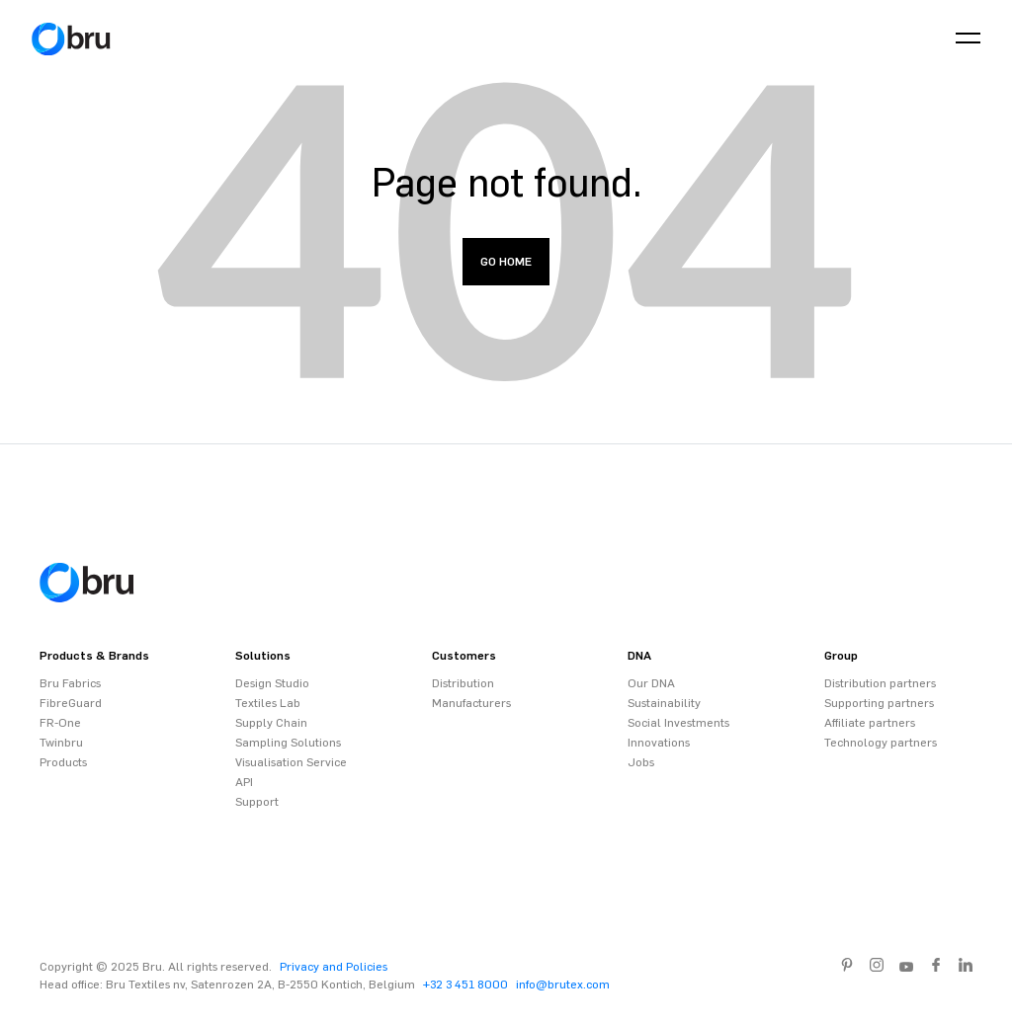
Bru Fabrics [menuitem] (70, 683)
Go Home (506, 262)
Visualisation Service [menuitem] (291, 762)
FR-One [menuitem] (60, 723)
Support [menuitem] (257, 802)
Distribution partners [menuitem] (880, 683)
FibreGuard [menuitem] (71, 703)
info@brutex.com (563, 984)
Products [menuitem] (63, 762)
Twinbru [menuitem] (61, 742)
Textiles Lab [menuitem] (267, 703)
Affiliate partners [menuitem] (869, 723)
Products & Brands (94, 656)
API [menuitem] (244, 782)
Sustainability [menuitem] (664, 703)
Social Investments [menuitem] (678, 723)
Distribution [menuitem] (463, 683)
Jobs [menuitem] (641, 762)
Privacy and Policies (333, 967)
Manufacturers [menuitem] (471, 703)
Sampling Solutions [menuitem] (288, 742)
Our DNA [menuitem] (651, 683)
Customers (464, 656)
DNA (639, 656)
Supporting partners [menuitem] (879, 703)
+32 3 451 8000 (465, 984)
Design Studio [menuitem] (272, 683)
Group (841, 656)
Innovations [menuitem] (659, 742)
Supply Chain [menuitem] (271, 723)
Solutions (263, 656)
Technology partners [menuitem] (880, 742)
